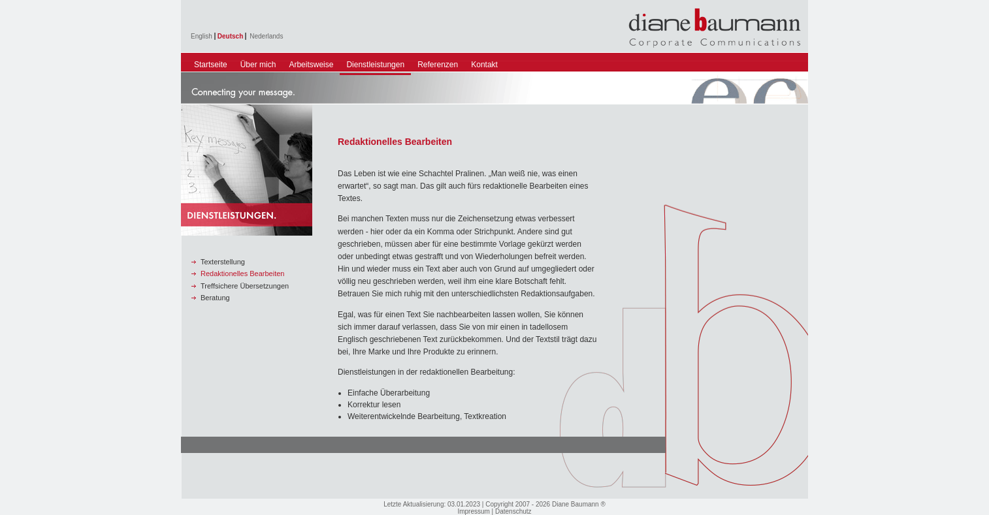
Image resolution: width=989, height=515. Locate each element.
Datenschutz (513, 511)
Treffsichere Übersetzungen (245, 286)
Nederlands (266, 36)
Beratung (215, 298)
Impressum (473, 511)
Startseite (210, 64)
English (201, 36)
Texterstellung (223, 262)
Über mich (258, 64)
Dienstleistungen (375, 64)
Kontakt (484, 64)
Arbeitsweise (311, 64)
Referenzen (437, 64)
